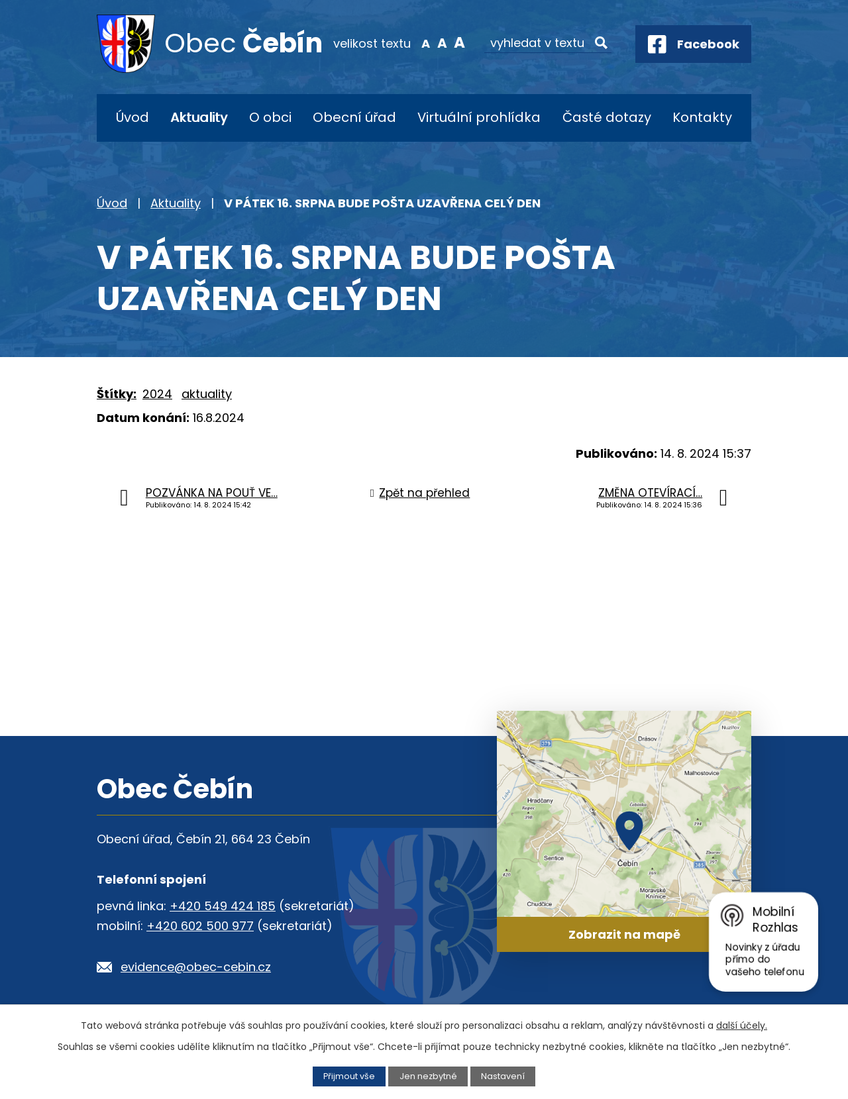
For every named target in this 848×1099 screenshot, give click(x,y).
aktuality (207, 394)
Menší (426, 42)
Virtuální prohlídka (479, 117)
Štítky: (116, 394)
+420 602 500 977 (200, 925)
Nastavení (503, 1076)
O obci (270, 117)
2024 (157, 394)
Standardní (442, 42)
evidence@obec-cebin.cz (196, 967)
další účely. (741, 1025)
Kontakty (702, 117)
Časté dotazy (606, 117)
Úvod (132, 117)
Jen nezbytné (428, 1076)
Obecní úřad (354, 117)
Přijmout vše (349, 1076)
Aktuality (198, 117)
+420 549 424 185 (223, 906)
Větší (459, 42)
